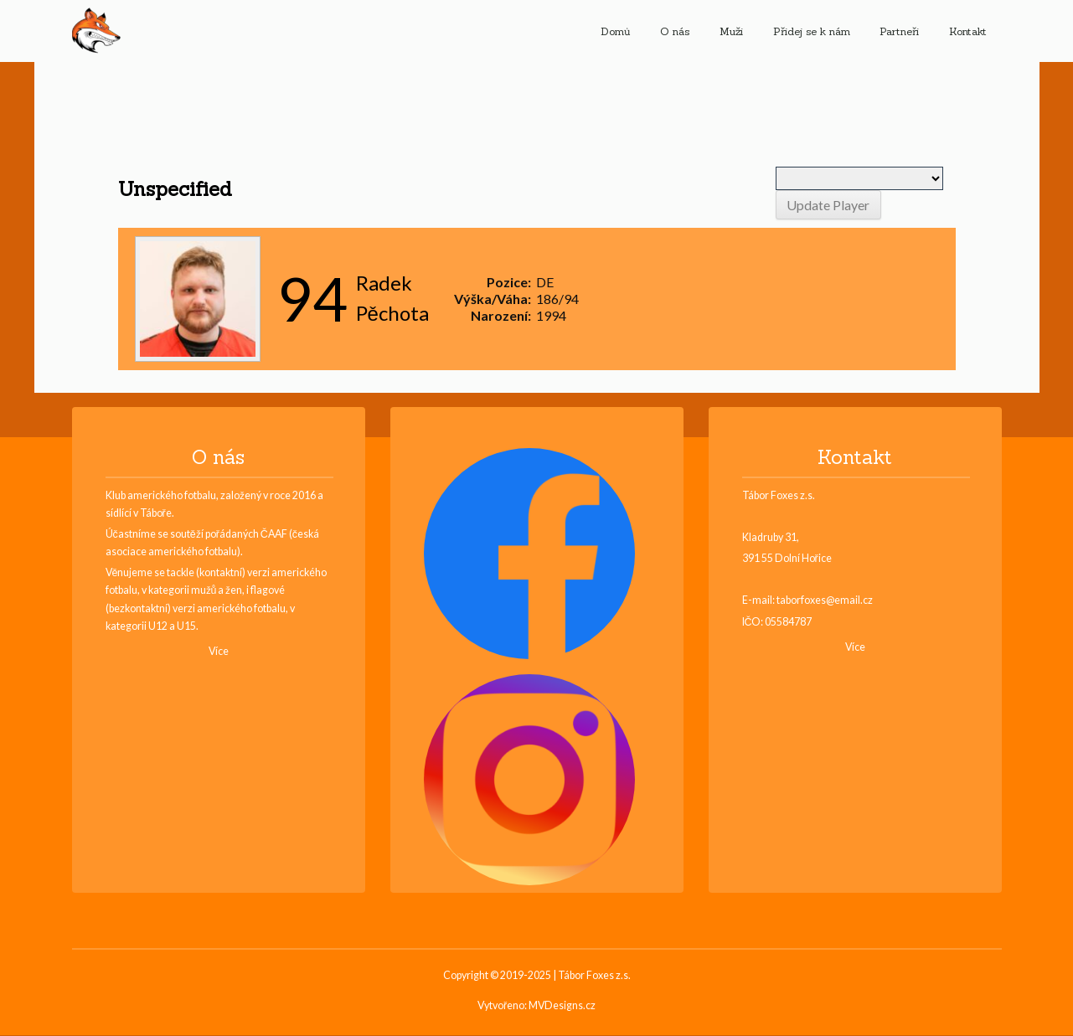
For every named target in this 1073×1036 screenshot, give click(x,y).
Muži (731, 31)
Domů (616, 31)
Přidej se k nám (811, 31)
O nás (674, 31)
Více (219, 652)
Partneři (899, 31)
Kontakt (968, 31)
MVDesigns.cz (562, 1006)
